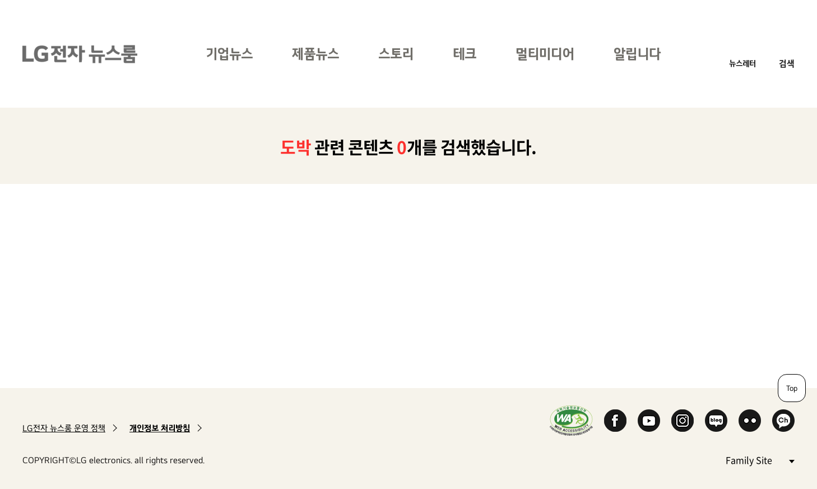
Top (791, 388)
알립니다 (637, 53)
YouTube (649, 420)
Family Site (760, 460)
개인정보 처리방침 (159, 428)
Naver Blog (716, 420)
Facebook (615, 420)
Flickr (750, 420)
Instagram (682, 420)
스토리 (396, 53)
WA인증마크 (571, 420)
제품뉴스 (315, 53)
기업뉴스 (229, 53)
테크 (464, 53)
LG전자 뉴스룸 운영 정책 (63, 428)
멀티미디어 (545, 53)
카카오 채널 (783, 420)
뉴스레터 (742, 63)
